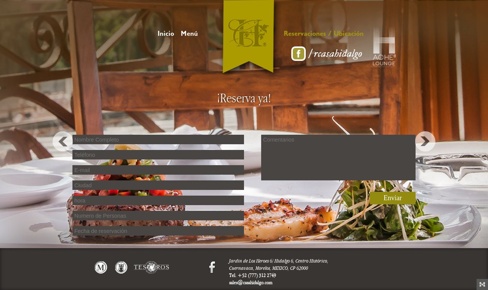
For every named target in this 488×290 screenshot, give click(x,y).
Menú (189, 34)
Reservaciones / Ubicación (324, 34)
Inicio (165, 34)
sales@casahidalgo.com (250, 282)
